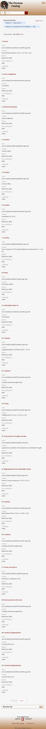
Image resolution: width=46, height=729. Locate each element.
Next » (22, 34)
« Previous (14, 701)
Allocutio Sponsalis (10, 107)
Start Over (39, 21)
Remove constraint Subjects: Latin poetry (24, 22)
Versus (5, 41)
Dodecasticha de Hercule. (13, 600)
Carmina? (7, 371)
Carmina (6, 140)
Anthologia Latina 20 (10, 305)
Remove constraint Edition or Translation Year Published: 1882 (38, 26)
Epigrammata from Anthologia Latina (17, 469)
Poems (5, 273)
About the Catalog (18, 723)
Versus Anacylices (10, 567)
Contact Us (30, 723)
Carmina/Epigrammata (12, 633)
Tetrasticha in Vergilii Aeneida (15, 436)
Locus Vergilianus (9, 74)
